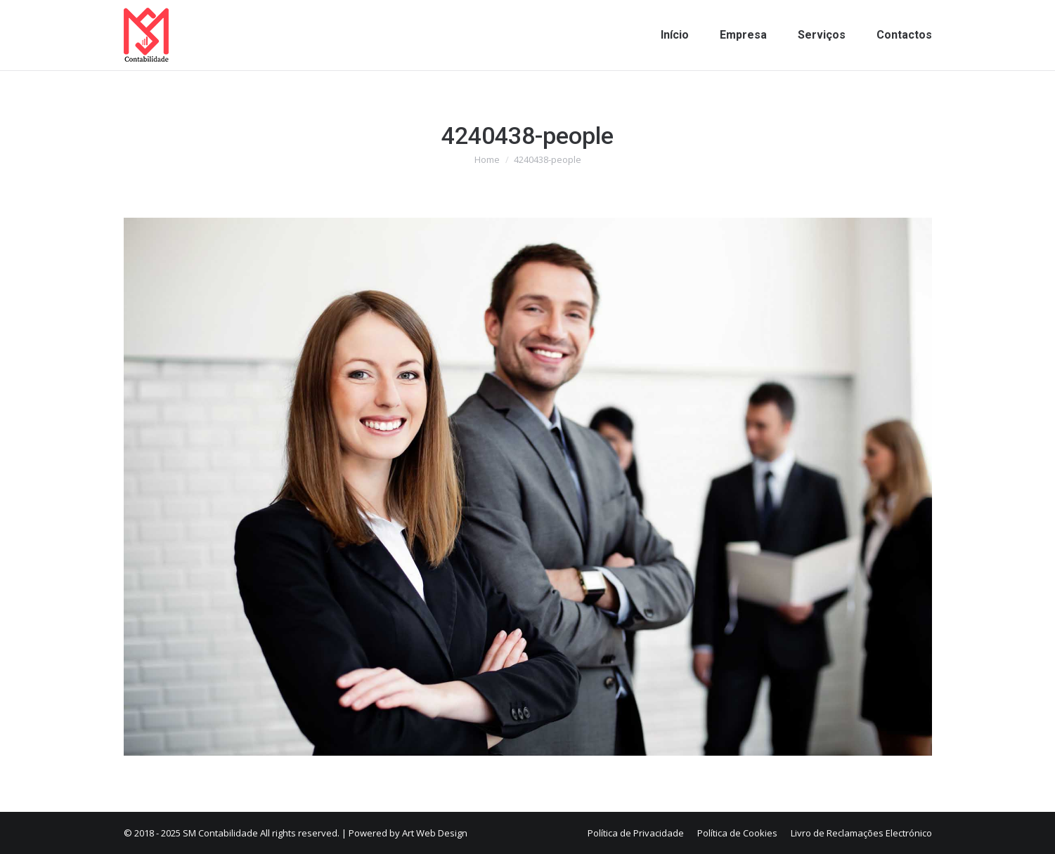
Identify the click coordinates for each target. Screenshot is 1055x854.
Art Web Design (434, 833)
